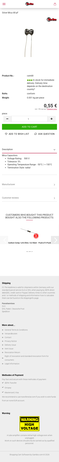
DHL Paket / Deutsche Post (13, 309)
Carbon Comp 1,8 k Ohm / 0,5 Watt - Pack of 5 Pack (29, 243)
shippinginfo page (31, 298)
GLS (3, 306)
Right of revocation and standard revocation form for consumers (27, 358)
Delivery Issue (10, 345)
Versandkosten (11, 334)
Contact (8, 337)
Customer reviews (10, 198)
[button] (7, 119)
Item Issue (9, 349)
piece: (5, 113)
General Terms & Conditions (16, 330)
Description (7, 149)
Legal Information (12, 364)
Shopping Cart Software (20, 455)
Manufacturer (8, 184)
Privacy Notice (11, 341)
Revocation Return (12, 352)
